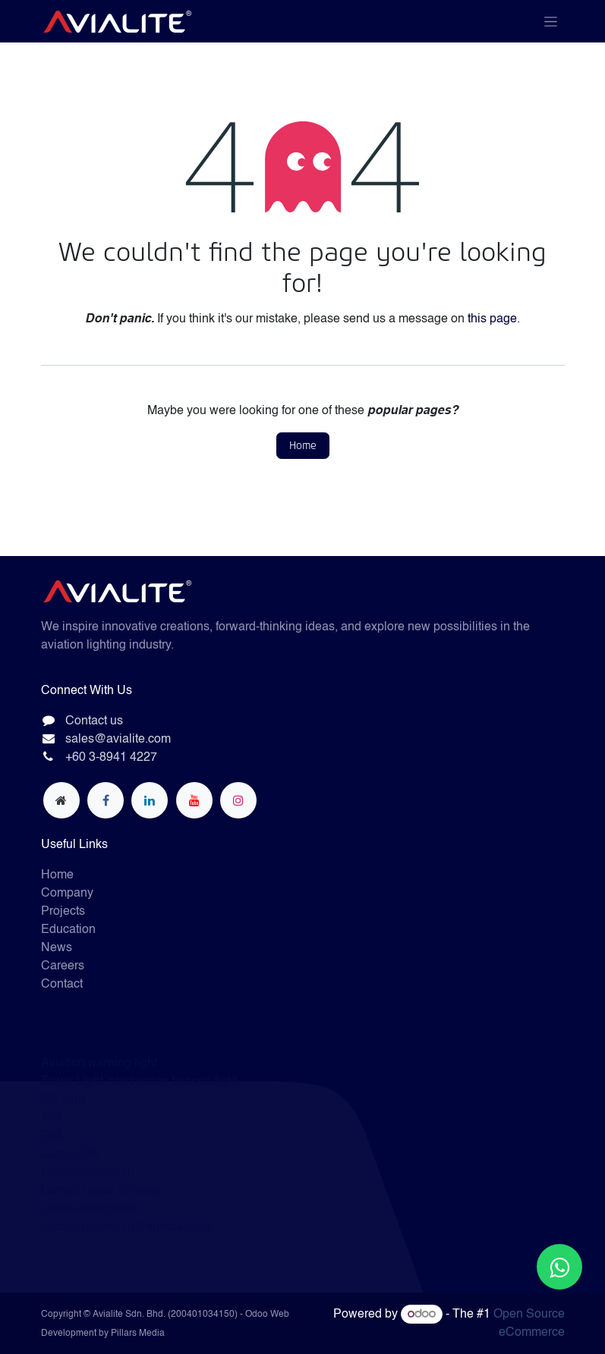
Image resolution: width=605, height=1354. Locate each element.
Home (303, 445)
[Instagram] (238, 800)
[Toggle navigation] (551, 21)
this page (492, 319)
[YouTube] (194, 800)
